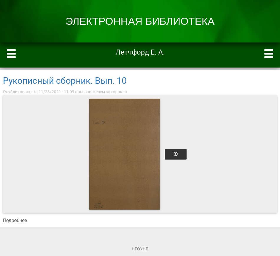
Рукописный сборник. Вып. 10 (65, 81)
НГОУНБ (140, 249)
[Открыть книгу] (124, 154)
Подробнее (15, 220)
